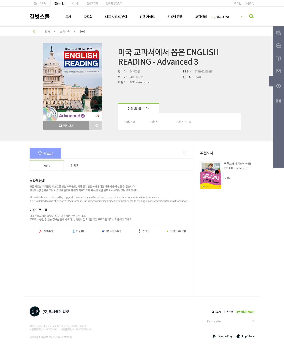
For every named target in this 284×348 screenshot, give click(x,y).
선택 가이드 (147, 16)
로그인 (237, 3)
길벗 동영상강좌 (114, 3)
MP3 (47, 165)
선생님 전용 (175, 16)
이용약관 (228, 312)
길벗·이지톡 (40, 3)
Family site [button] (213, 321)
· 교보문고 (129, 121)
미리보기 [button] (66, 125)
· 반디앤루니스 (184, 121)
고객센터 (201, 16)
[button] (95, 125)
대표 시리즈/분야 (116, 16)
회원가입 (249, 3)
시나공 (75, 3)
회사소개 (216, 312)
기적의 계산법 (220, 17)
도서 (68, 16)
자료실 (88, 16)
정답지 (75, 165)
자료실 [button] (45, 153)
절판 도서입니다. (138, 108)
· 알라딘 (154, 121)
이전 (185, 153)
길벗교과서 (92, 3)
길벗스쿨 (59, 3)
